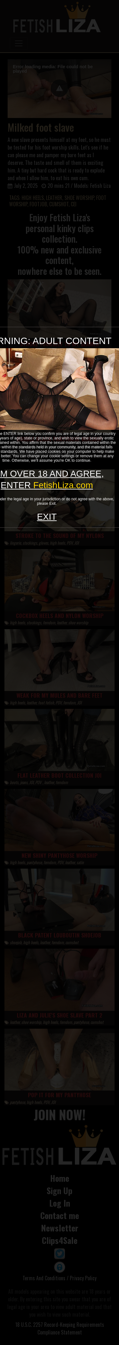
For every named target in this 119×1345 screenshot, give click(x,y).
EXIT (46, 517)
